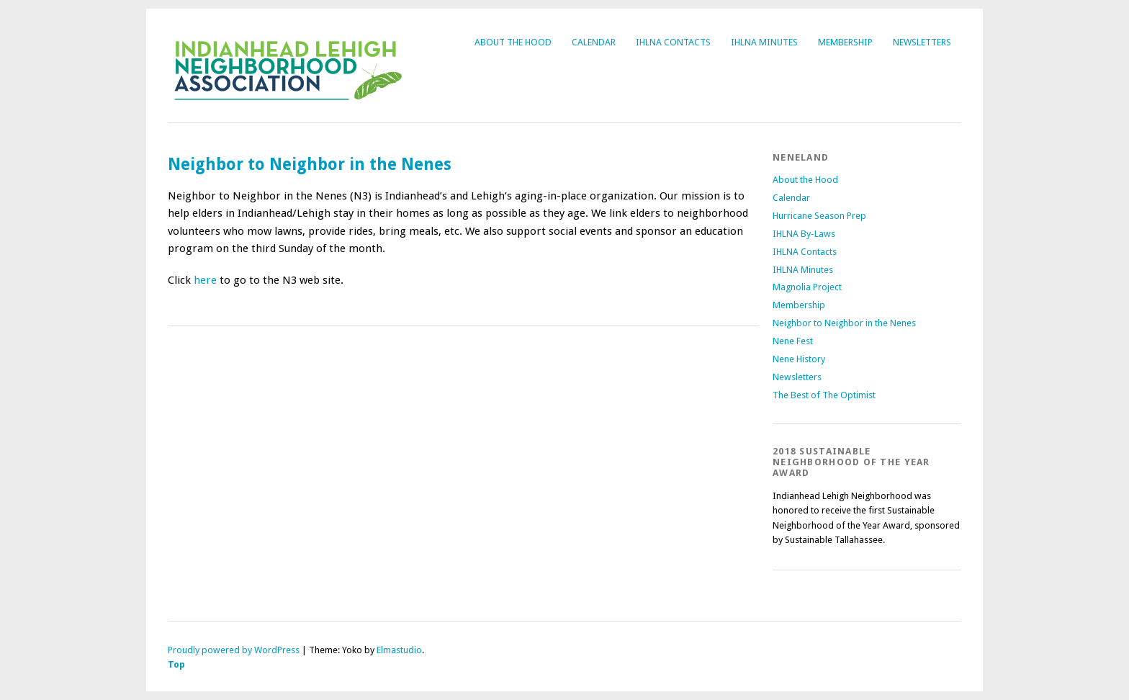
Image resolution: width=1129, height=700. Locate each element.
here (205, 280)
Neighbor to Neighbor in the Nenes (844, 323)
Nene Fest (793, 341)
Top (176, 664)
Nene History (799, 359)
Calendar (594, 42)
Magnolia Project (807, 287)
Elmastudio (399, 650)
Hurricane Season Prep (819, 215)
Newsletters (922, 42)
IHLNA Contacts (673, 42)
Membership (845, 42)
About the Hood (513, 42)
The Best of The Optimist (824, 395)
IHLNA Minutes (764, 42)
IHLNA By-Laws (804, 233)
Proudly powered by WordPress (234, 650)
